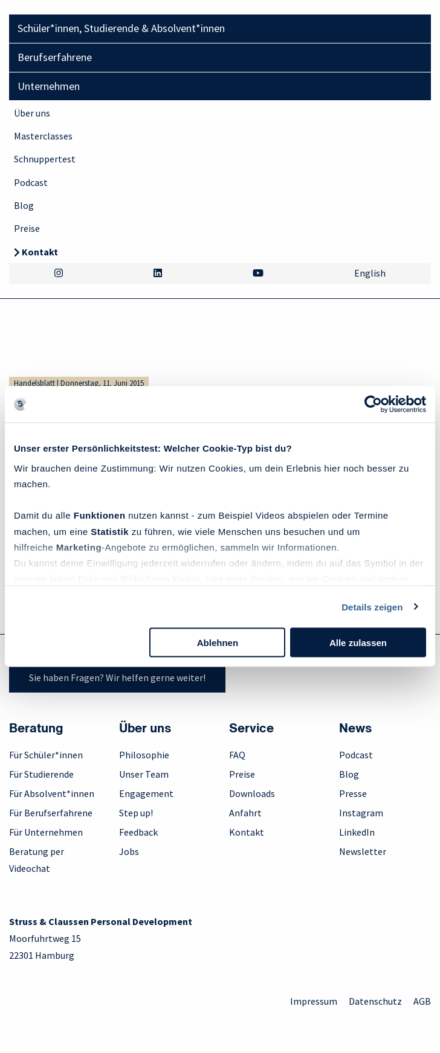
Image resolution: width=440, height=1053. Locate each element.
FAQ (237, 755)
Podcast (31, 182)
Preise (27, 228)
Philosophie (144, 755)
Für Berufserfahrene (50, 813)
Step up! (136, 813)
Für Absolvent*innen (51, 793)
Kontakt (40, 252)
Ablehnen (217, 643)
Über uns (32, 113)
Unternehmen (49, 86)
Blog (24, 205)
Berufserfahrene (55, 57)
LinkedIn (357, 832)
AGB (422, 1001)
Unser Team (144, 774)
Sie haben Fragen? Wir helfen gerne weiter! (117, 677)
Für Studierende (41, 774)
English (370, 273)
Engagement (146, 793)
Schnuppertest (45, 159)
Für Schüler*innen (46, 755)
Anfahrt (245, 813)
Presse (353, 793)
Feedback (138, 832)
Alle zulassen (358, 643)
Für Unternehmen (46, 832)
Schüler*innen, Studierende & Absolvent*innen (121, 28)
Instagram (361, 813)
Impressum (313, 1001)
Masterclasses (43, 136)
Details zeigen (372, 606)
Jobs (129, 851)
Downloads (252, 793)
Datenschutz (375, 1001)
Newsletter (362, 851)
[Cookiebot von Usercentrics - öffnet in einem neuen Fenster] (373, 404)
